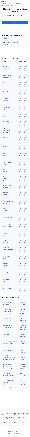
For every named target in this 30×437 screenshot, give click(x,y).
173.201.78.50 (22, 316)
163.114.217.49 (23, 327)
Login (11, 5)
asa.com (5, 134)
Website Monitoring (5, 5)
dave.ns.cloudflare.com (8, 325)
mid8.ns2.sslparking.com (8, 384)
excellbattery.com (7, 256)
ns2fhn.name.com (7, 320)
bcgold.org (5, 192)
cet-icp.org (5, 139)
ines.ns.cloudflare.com (8, 364)
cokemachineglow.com (8, 201)
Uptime (13, 3)
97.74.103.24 (22, 323)
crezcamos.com (6, 196)
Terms (17, 431)
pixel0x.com (5, 63)
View (20, 63)
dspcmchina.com (6, 224)
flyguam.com (6, 260)
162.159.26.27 (22, 332)
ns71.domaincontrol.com (8, 375)
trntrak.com (5, 144)
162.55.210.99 (22, 384)
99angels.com (6, 277)
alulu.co (5, 82)
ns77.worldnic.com (7, 332)
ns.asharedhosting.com (8, 387)
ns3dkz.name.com (7, 345)
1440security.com (7, 130)
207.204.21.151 (23, 341)
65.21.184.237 (22, 377)
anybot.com (5, 263)
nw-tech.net (5, 290)
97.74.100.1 (22, 306)
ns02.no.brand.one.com (8, 339)
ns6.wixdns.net (6, 304)
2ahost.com (5, 146)
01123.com (5, 272)
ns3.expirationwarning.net (8, 350)
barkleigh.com (6, 68)
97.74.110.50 (22, 361)
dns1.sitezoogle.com (7, 352)
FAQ (13, 431)
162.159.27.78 (22, 373)
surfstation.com (6, 112)
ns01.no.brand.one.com (8, 371)
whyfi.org (5, 199)
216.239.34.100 (23, 334)
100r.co (4, 114)
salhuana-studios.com (7, 183)
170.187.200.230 (23, 357)
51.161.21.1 (22, 350)
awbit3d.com (6, 242)
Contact (21, 431)
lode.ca (4, 116)
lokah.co (5, 169)
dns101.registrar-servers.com (9, 357)
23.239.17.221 (22, 355)
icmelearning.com (7, 107)
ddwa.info (5, 171)
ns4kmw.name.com (7, 327)
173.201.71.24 (22, 309)
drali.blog (5, 281)
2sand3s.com (6, 254)
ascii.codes (5, 91)
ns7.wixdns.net (6, 334)
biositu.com (5, 240)
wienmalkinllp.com (7, 173)
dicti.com (5, 109)
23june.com (5, 66)
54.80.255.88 (22, 313)
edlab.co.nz (5, 203)
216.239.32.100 (23, 304)
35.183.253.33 (22, 329)
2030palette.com (6, 244)
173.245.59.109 (23, 325)
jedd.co (4, 118)
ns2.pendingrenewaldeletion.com (10, 341)
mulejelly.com (6, 93)
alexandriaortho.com (7, 226)
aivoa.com (5, 86)
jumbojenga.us (6, 247)
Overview (9, 431)
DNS (9, 3)
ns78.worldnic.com (7, 373)
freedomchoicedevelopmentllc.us (10, 249)
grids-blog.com (6, 160)
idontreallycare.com (7, 217)
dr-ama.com (5, 176)
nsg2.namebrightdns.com (8, 348)
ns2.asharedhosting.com (8, 311)
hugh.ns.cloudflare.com (8, 343)
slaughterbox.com (7, 75)
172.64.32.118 (22, 366)
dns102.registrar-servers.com (9, 355)
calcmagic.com (6, 121)
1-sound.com (6, 265)
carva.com (5, 233)
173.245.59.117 (23, 343)
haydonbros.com (6, 187)
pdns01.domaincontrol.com (9, 361)
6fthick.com (5, 235)
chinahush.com (6, 279)
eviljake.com (5, 178)
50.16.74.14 (22, 348)
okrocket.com (6, 77)
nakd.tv (4, 258)
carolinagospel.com (7, 228)
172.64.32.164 (22, 364)
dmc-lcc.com (6, 164)
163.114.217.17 (22, 345)
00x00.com (5, 100)
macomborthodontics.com (8, 215)
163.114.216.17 (22, 336)
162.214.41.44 (22, 368)
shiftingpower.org (7, 267)
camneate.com (6, 141)
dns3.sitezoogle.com (7, 329)
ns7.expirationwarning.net (8, 359)
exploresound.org (7, 105)
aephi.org (5, 125)
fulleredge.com (6, 210)
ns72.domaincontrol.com (8, 380)
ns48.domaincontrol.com (8, 309)
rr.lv (4, 286)
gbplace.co (5, 137)
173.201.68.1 (5, 38)
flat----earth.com (6, 151)
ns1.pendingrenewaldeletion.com (10, 368)
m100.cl (4, 274)
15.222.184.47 (22, 352)
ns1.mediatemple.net (7, 306)
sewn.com (5, 157)
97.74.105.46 (22, 375)
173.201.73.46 (22, 380)
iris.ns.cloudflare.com (7, 366)
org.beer (5, 128)
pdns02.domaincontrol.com (9, 316)
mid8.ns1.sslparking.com (8, 377)
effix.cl (4, 84)
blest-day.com (6, 231)
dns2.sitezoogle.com (7, 302)
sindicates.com (6, 70)
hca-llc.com (5, 270)
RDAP (6, 3)
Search (15, 22)
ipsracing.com (6, 283)
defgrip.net (5, 98)
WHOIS (2, 3)
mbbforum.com (6, 132)
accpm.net (5, 206)
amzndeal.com (6, 167)
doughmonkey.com (7, 96)
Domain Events (18, 3)
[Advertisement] (15, 29)
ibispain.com (5, 180)
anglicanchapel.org (7, 288)
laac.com (5, 73)
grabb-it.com (6, 219)
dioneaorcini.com (6, 148)
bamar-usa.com (6, 212)
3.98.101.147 (22, 302)
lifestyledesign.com (7, 185)
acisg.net (5, 155)
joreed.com (5, 102)
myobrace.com (6, 189)
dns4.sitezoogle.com (7, 318)
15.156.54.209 (22, 318)
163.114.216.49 (23, 320)
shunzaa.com (6, 123)
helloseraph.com (6, 238)
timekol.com (5, 194)
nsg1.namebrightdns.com (8, 313)
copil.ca (4, 208)
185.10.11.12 (22, 339)
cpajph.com (5, 222)
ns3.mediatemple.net (7, 382)
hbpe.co (5, 89)
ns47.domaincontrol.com (8, 323)
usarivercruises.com (7, 162)
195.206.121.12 (22, 371)
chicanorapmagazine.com (8, 80)
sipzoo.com (5, 251)
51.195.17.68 (22, 359)
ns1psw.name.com (7, 336)
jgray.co (4, 153)
